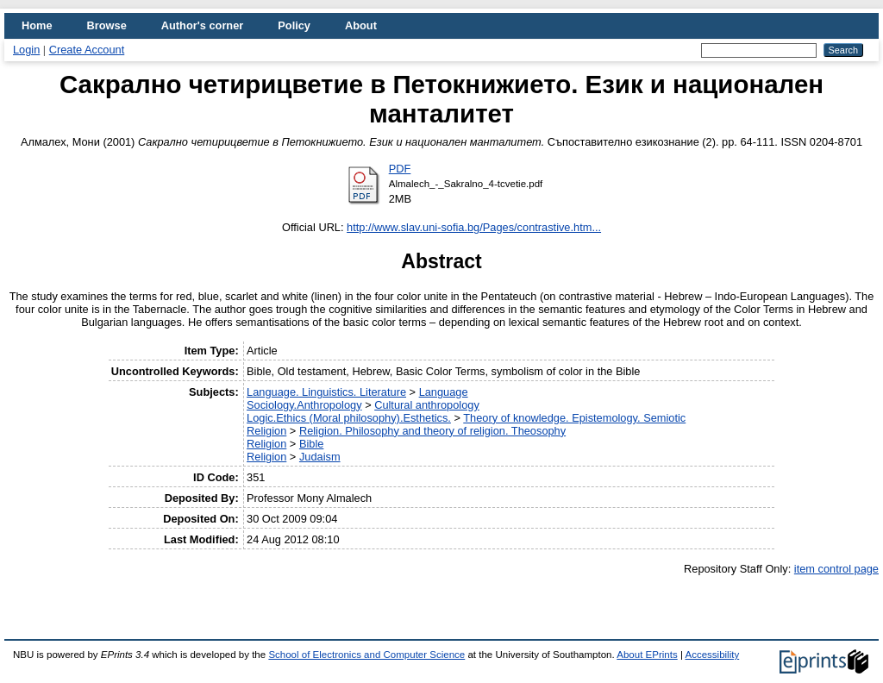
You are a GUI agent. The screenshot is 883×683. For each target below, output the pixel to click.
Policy (294, 25)
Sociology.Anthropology (304, 404)
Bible (311, 443)
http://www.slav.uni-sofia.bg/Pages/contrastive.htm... (474, 227)
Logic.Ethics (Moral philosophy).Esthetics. (349, 417)
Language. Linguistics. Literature (326, 391)
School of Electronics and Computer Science (366, 654)
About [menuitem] (361, 25)
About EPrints (647, 654)
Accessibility (712, 654)
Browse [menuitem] (107, 25)
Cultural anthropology (426, 404)
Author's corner (202, 25)
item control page (836, 568)
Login (26, 49)
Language (443, 391)
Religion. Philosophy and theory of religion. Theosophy (432, 430)
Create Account (87, 49)
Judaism (320, 456)
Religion (266, 430)
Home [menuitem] (37, 25)
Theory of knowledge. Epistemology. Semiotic (574, 417)
